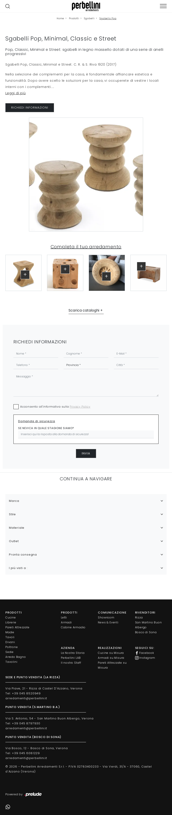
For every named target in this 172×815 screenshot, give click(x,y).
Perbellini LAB (71, 658)
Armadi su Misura (111, 658)
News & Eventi (108, 622)
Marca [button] (14, 501)
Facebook (144, 653)
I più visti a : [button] (18, 568)
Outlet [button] (14, 541)
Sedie (9, 652)
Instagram (145, 658)
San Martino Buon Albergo (148, 624)
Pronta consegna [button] (23, 554)
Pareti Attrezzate (17, 627)
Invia (86, 453)
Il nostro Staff (71, 663)
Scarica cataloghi (84, 310)
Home (60, 18)
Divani (10, 642)
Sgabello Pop (107, 18)
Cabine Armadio (73, 627)
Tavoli (10, 637)
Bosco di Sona (146, 632)
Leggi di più (15, 93)
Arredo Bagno (15, 657)
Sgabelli (89, 18)
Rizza (139, 617)
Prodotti (74, 18)
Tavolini (11, 662)
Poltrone (11, 647)
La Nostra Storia (73, 653)
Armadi (66, 622)
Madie (9, 632)
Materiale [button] (16, 528)
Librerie (10, 622)
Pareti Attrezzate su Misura (112, 665)
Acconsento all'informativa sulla (55, 407)
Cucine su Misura (111, 653)
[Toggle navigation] (163, 6)
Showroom (106, 617)
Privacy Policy (80, 407)
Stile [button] (12, 514)
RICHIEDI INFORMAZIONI (29, 107)
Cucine (10, 617)
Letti (64, 617)
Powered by (23, 794)
